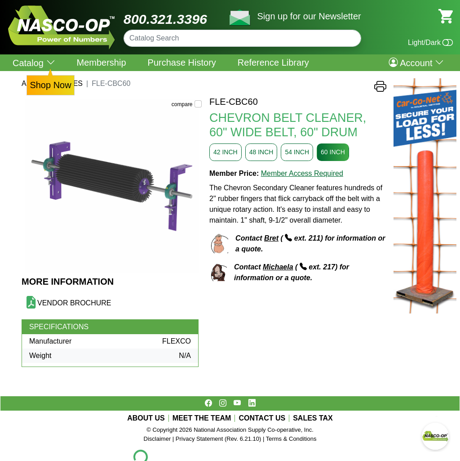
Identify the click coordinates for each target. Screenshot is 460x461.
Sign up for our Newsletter (309, 16)
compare (182, 104)
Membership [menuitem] (101, 62)
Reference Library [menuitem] (273, 62)
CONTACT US (262, 418)
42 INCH (225, 152)
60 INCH (333, 152)
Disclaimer (157, 438)
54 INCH (297, 152)
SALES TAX (313, 418)
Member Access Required (302, 173)
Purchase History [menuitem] (182, 62)
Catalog (34, 62)
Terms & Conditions (291, 438)
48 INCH (261, 152)
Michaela (278, 267)
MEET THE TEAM (201, 418)
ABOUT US (146, 418)
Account (416, 62)
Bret (271, 238)
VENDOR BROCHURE (74, 303)
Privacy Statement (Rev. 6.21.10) (218, 438)
